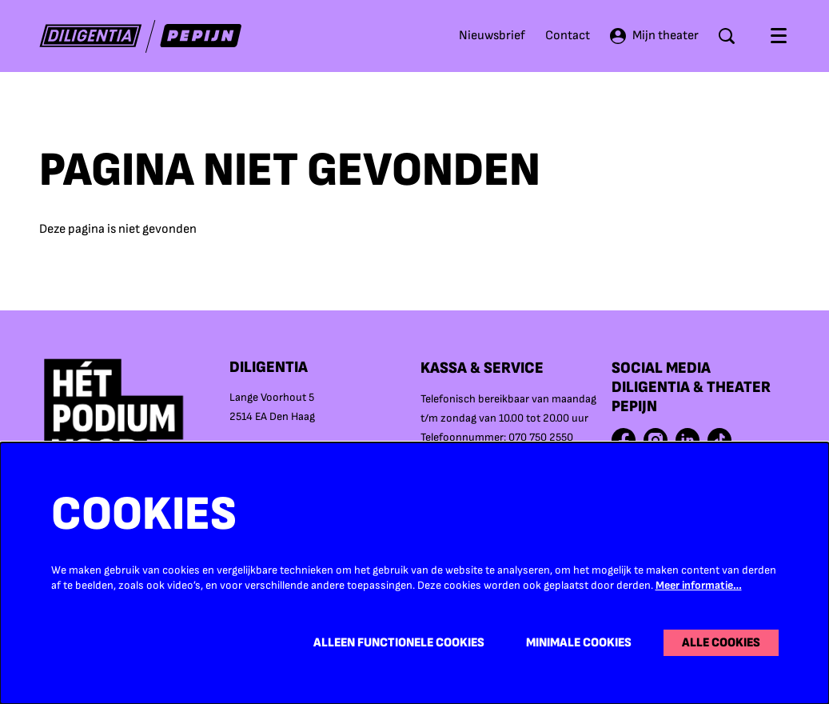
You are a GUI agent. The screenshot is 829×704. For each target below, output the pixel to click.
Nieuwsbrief (492, 35)
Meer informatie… (699, 585)
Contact (567, 35)
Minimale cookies (579, 642)
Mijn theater (654, 36)
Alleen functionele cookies (398, 642)
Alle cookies (721, 642)
